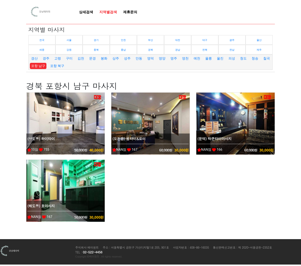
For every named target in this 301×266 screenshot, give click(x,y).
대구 (204, 40)
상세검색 (86, 12)
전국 (41, 40)
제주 (259, 49)
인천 (123, 40)
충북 (96, 49)
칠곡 (266, 58)
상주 (115, 58)
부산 (150, 40)
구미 (69, 58)
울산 (259, 40)
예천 (197, 58)
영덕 (150, 58)
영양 (162, 58)
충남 (123, 49)
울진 (220, 58)
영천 (185, 58)
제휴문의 (130, 12)
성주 (127, 58)
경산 (34, 58)
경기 (96, 40)
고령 (57, 58)
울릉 (208, 58)
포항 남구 (38, 66)
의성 (231, 58)
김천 (81, 58)
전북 (204, 49)
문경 (92, 58)
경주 (46, 58)
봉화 (104, 58)
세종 (41, 49)
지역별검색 (108, 12)
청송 (255, 58)
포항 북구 (57, 66)
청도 (243, 58)
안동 (139, 58)
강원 (69, 49)
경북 (150, 49)
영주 (173, 58)
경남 (177, 49)
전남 (231, 49)
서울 (69, 40)
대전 (177, 40)
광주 (231, 40)
